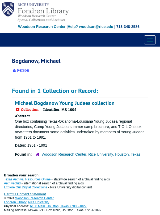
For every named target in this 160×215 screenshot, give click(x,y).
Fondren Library (15, 202)
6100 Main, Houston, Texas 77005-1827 (58, 206)
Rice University (38, 202)
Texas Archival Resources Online (27, 179)
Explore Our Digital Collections (25, 187)
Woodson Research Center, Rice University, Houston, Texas (91, 154)
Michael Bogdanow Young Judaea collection (65, 103)
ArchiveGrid (12, 183)
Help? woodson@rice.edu (90, 26)
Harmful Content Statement (25, 194)
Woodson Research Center (42, 26)
